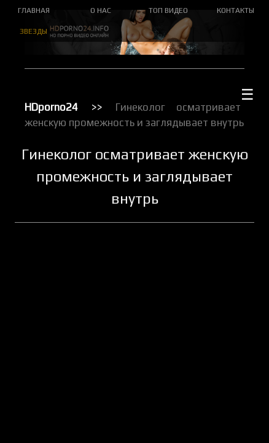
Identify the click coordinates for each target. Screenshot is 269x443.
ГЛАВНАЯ (34, 10)
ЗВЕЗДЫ (33, 31)
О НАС (100, 10)
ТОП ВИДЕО (168, 10)
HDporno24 (51, 107)
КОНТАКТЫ (235, 10)
